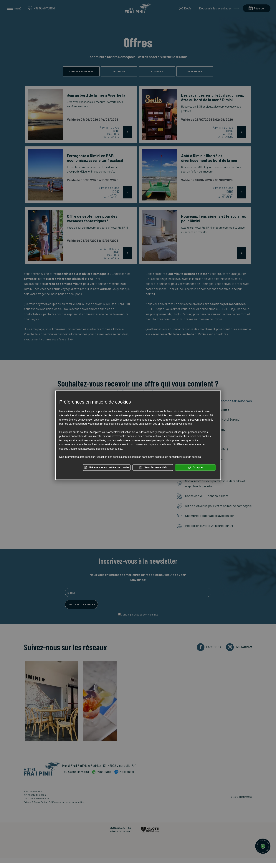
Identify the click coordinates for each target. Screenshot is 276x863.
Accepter (195, 467)
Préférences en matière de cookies (106, 467)
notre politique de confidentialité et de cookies (174, 457)
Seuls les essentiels (153, 467)
